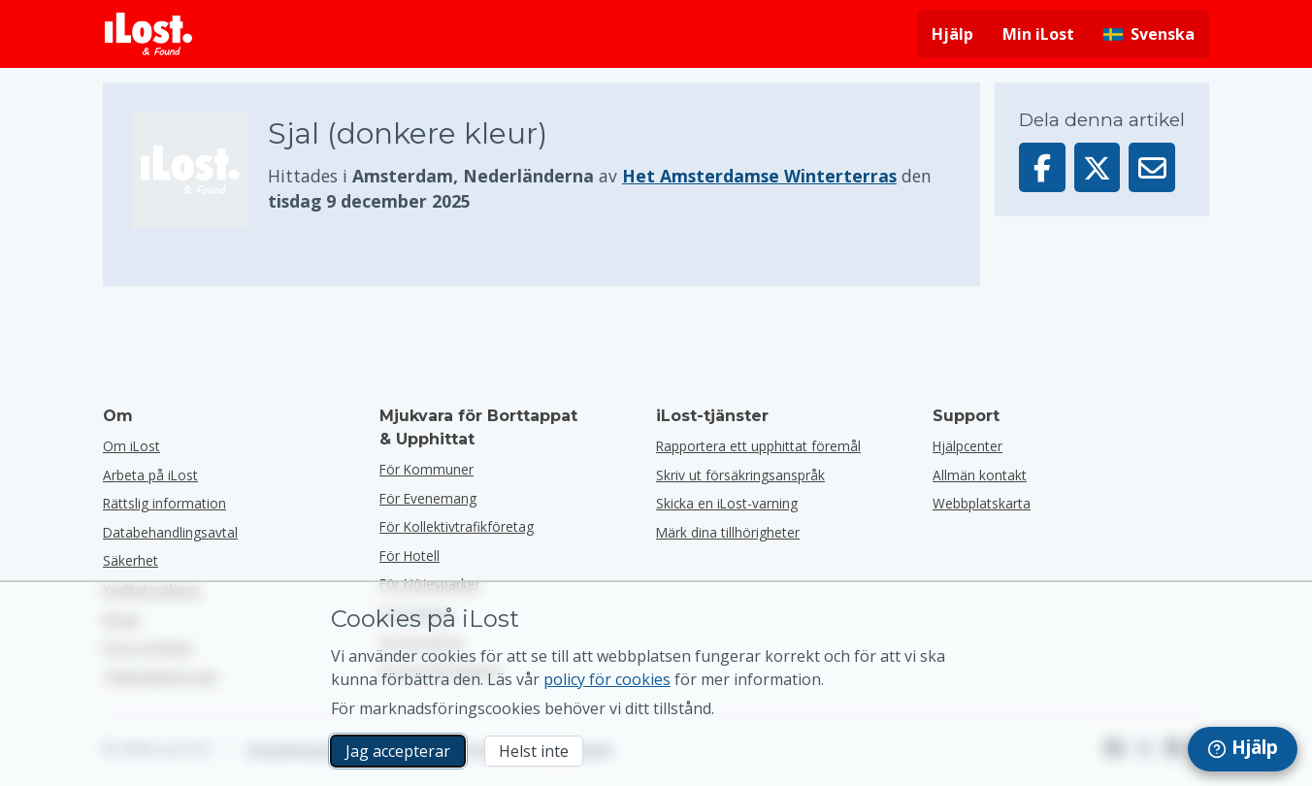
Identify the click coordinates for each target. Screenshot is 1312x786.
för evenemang (427, 498)
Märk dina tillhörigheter (728, 532)
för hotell (409, 555)
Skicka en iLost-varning (727, 503)
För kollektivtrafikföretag (456, 526)
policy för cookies (607, 679)
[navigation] (1242, 749)
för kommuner (426, 469)
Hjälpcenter (967, 446)
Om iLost (131, 446)
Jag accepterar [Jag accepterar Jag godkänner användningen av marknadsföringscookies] (397, 751)
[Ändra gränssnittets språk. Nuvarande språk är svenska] (1149, 34)
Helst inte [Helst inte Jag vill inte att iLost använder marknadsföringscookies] (534, 751)
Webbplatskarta (982, 503)
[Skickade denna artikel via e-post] (1152, 167)
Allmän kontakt (980, 475)
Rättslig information (164, 503)
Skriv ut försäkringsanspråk (740, 475)
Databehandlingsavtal (170, 532)
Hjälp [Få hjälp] (952, 34)
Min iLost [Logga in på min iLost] (1038, 34)
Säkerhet (130, 560)
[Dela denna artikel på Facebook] (1042, 167)
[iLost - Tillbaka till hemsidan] (148, 34)
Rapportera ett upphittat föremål (758, 446)
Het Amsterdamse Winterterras (759, 175)
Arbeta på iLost (150, 475)
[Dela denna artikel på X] (1097, 167)
